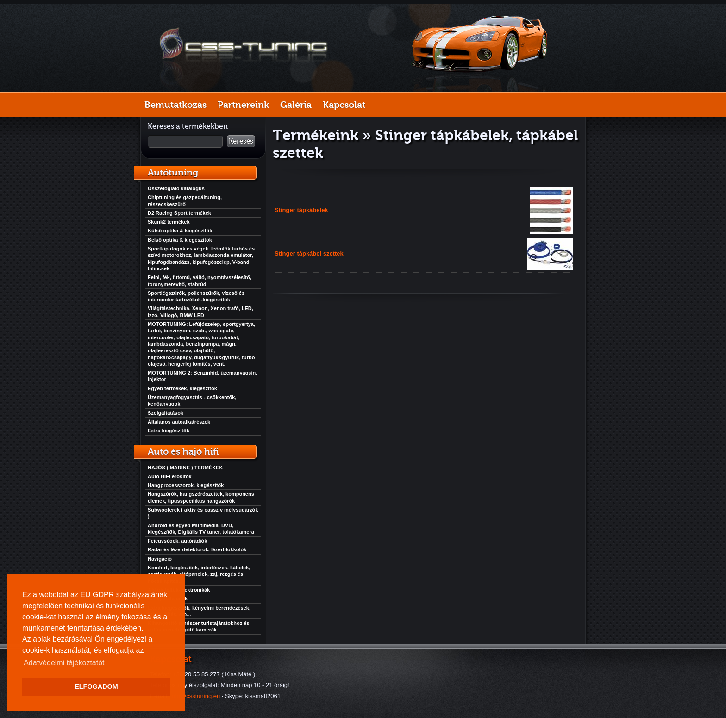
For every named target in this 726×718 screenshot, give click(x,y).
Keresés (241, 141)
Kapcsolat (344, 104)
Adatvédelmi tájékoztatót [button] (64, 663)
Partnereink (243, 104)
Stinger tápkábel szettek (309, 253)
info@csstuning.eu (195, 696)
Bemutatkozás (175, 104)
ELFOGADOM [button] (96, 686)
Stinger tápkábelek (301, 209)
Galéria (296, 104)
